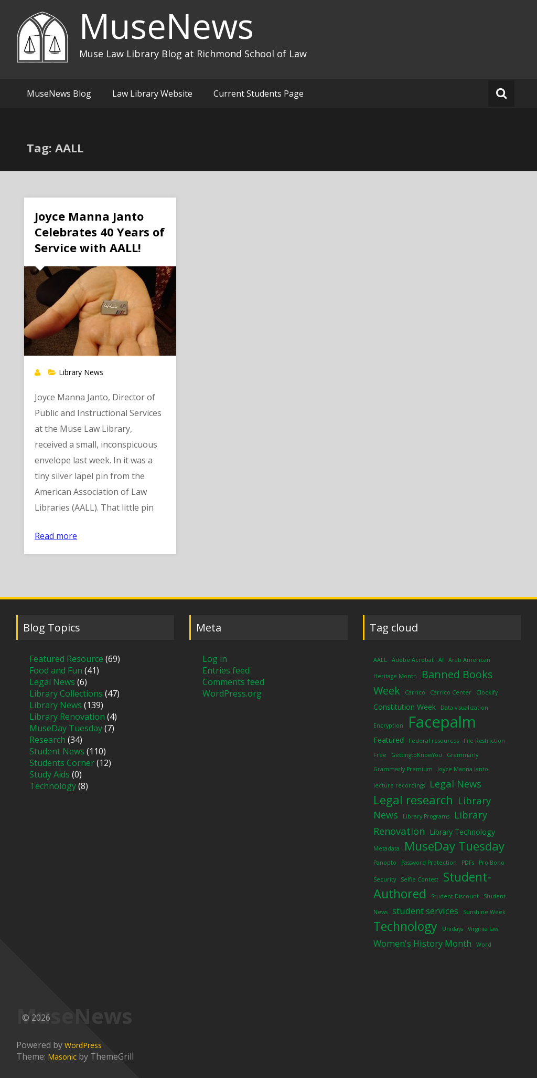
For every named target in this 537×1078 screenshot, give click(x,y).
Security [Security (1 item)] (384, 879)
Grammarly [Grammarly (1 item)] (462, 755)
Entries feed (226, 670)
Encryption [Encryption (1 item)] (388, 725)
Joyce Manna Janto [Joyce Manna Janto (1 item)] (462, 769)
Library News (81, 372)
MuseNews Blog (59, 93)
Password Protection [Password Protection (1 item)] (429, 862)
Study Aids (49, 774)
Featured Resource (66, 659)
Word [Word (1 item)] (483, 944)
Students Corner (61, 763)
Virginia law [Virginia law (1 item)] (483, 928)
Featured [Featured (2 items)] (388, 740)
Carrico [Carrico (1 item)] (415, 692)
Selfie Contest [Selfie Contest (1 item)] (419, 879)
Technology (52, 786)
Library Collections (66, 693)
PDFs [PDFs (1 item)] (467, 862)
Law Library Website (152, 93)
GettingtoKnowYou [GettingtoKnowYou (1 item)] (416, 755)
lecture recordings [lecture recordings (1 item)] (399, 785)
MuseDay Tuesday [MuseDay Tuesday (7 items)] (454, 846)
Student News (56, 751)
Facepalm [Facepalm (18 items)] (442, 721)
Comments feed (233, 682)
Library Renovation (67, 716)
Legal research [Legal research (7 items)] (413, 799)
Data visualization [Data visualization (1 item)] (464, 707)
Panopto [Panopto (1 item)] (384, 862)
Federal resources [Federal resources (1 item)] (434, 740)
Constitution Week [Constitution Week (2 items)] (404, 707)
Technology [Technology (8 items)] (405, 926)
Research (47, 739)
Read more (56, 536)
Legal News (52, 682)
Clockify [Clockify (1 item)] (487, 692)
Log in (214, 659)
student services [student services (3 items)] (425, 911)
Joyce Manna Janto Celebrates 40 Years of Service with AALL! (100, 231)
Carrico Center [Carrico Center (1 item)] (450, 692)
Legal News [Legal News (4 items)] (455, 783)
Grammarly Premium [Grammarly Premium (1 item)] (403, 769)
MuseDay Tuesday (65, 728)
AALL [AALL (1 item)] (380, 660)
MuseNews (166, 26)
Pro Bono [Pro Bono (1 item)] (491, 862)
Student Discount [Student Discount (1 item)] (455, 896)
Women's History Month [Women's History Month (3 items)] (422, 943)
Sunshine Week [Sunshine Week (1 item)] (484, 912)
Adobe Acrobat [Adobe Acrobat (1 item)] (413, 660)
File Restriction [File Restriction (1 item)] (484, 740)
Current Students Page (258, 93)
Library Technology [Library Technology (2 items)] (462, 832)
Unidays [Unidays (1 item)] (452, 928)
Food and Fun (55, 670)
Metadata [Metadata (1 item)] (386, 848)
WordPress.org (232, 693)
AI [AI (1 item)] (441, 660)
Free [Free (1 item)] (379, 755)
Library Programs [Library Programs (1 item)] (426, 816)
